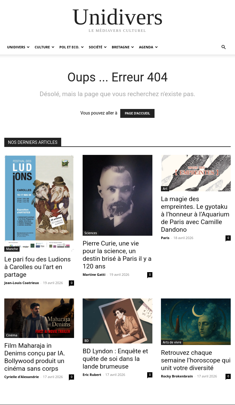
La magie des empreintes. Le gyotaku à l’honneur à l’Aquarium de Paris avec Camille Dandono (195, 214)
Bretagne (123, 47)
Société (98, 47)
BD (86, 341)
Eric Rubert (92, 374)
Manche (12, 249)
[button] (223, 47)
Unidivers (18, 47)
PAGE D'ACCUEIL (137, 113)
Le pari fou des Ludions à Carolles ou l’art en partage (37, 267)
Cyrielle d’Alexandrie (21, 376)
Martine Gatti (94, 274)
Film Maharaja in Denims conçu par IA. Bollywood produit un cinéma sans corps (34, 357)
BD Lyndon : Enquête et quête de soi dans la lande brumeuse (115, 358)
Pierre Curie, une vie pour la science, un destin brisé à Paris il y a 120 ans (117, 255)
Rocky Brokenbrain (177, 376)
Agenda (148, 47)
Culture (44, 47)
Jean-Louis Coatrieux (21, 282)
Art (165, 188)
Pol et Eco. (71, 47)
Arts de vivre (172, 342)
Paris (165, 237)
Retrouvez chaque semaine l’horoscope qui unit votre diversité (196, 360)
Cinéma (11, 335)
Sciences (90, 233)
